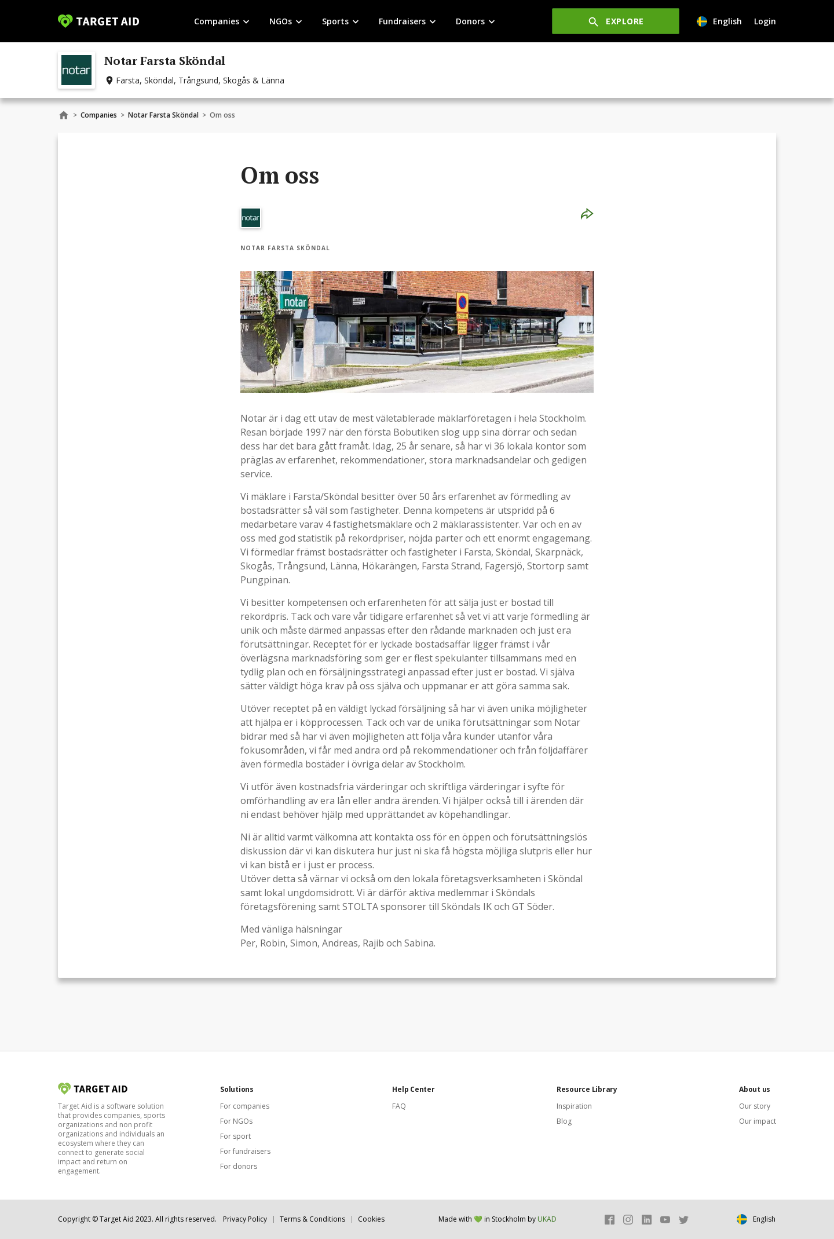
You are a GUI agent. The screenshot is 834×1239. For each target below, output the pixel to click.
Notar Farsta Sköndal (163, 115)
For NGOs (236, 1121)
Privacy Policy (245, 1219)
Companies (99, 115)
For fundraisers (245, 1151)
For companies (244, 1106)
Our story (754, 1106)
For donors (238, 1166)
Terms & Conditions (312, 1219)
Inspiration (574, 1106)
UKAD (547, 1219)
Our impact (757, 1121)
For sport (235, 1136)
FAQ (399, 1106)
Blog (564, 1121)
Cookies (371, 1219)
